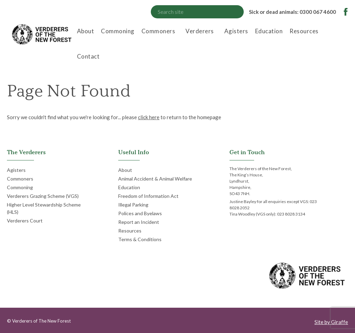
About (85, 31)
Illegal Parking (133, 205)
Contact (88, 56)
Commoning (118, 31)
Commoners (158, 31)
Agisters (236, 31)
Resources (304, 31)
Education (269, 31)
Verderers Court (25, 221)
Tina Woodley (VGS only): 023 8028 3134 (267, 214)
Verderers (199, 31)
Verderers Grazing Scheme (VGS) (43, 196)
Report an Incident (138, 222)
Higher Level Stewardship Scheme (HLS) (44, 208)
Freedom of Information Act (148, 196)
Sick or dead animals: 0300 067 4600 (292, 12)
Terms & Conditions (140, 239)
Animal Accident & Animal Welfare (155, 179)
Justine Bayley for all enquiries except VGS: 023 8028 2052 (273, 204)
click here (148, 117)
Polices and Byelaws (140, 213)
